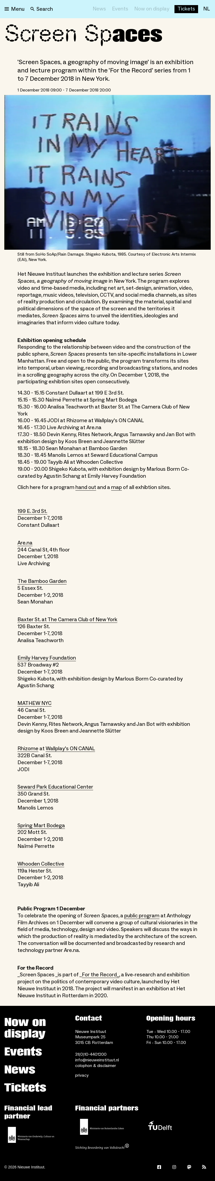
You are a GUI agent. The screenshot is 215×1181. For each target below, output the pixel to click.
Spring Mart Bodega (41, 825)
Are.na (24, 542)
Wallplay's (58, 748)
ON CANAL (82, 748)
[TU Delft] (160, 1127)
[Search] (41, 9)
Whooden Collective (40, 863)
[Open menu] (14, 9)
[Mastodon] (189, 1167)
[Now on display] (151, 9)
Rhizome (27, 748)
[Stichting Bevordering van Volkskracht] (102, 1147)
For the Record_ (100, 974)
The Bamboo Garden (42, 581)
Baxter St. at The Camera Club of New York (67, 619)
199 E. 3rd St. (32, 511)
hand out (85, 487)
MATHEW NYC (34, 703)
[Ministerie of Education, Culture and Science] (31, 1135)
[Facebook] (159, 1167)
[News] (99, 9)
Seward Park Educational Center (55, 786)
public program (141, 915)
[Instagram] (174, 1167)
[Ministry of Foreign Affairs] (102, 1127)
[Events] (120, 9)
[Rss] (204, 1167)
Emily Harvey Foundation (46, 657)
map (116, 487)
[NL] (206, 9)
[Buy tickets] (186, 9)
